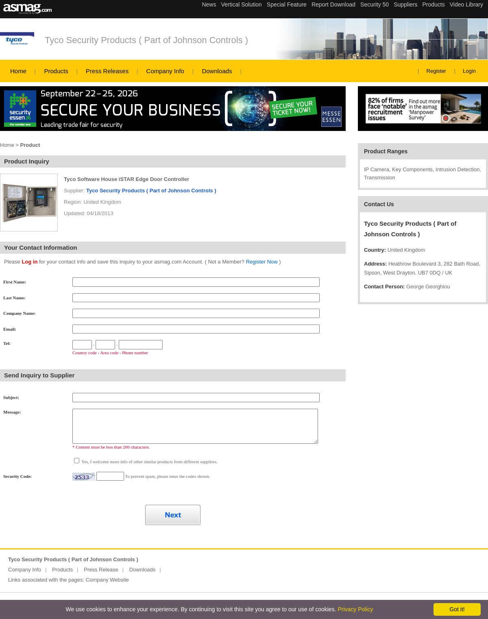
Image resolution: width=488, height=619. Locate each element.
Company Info (165, 71)
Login (469, 71)
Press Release (101, 570)
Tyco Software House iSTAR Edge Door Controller (126, 179)
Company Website (107, 580)
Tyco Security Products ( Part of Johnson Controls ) (146, 40)
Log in (29, 262)
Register (436, 71)
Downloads (217, 71)
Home (18, 71)
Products (56, 71)
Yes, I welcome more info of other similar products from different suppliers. (149, 461)
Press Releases (107, 71)
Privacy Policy (355, 609)
